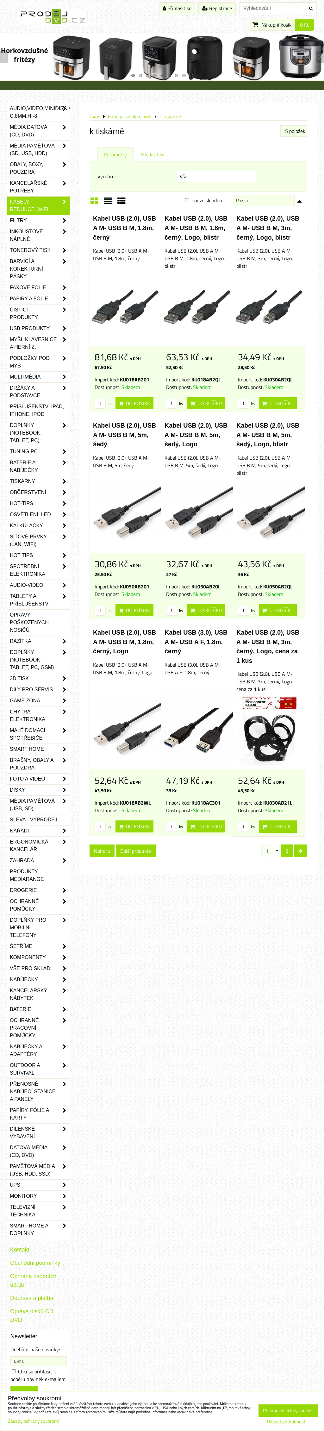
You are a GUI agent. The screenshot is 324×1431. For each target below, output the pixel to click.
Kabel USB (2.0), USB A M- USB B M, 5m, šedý (124, 435)
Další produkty (135, 851)
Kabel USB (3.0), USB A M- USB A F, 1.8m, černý (196, 642)
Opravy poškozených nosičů (29, 622)
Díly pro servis (40, 689)
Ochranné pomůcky (40, 905)
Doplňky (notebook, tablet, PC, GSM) (40, 660)
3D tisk (40, 678)
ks (103, 403)
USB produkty (40, 328)
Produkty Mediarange (27, 875)
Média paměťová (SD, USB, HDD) (40, 150)
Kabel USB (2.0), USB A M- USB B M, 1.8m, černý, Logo (124, 642)
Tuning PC (40, 451)
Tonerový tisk (40, 250)
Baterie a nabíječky (40, 466)
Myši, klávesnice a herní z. (40, 343)
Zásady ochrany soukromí (33, 1421)
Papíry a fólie (40, 298)
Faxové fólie (40, 287)
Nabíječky (40, 979)
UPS (40, 1185)
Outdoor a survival (40, 1069)
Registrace (217, 8)
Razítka (40, 641)
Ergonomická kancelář (40, 846)
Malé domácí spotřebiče (40, 734)
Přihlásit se (177, 8)
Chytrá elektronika (40, 715)
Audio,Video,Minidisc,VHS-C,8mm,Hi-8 (40, 112)
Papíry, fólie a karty (40, 1114)
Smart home (40, 749)
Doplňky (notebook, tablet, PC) (40, 433)
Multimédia (40, 377)
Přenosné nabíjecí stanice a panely (40, 1092)
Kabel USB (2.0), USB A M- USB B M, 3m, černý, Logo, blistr (267, 228)
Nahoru (102, 851)
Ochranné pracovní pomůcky (40, 1028)
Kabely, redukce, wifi (40, 206)
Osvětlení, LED (40, 514)
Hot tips (40, 555)
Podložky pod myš (40, 362)
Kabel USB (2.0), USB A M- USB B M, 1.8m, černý (124, 228)
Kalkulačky (40, 525)
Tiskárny (40, 481)
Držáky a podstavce (40, 392)
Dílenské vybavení (40, 1133)
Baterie (40, 1009)
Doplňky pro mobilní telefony (40, 928)
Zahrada (40, 860)
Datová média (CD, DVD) (40, 1151)
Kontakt (19, 1249)
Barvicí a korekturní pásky (40, 269)
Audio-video (40, 585)
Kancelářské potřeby (40, 187)
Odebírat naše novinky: (35, 1349)
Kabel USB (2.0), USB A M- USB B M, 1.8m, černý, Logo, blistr (196, 228)
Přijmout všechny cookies (288, 1410)
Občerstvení (40, 492)
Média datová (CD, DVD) (40, 131)
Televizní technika (40, 1211)
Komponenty (40, 957)
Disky (40, 790)
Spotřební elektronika (40, 570)
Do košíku (134, 403)
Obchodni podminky (35, 1263)
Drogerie (40, 890)
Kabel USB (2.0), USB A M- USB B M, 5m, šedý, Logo (196, 435)
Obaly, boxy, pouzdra (40, 168)
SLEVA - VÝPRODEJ (33, 819)
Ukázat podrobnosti (286, 1422)
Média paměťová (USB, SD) (40, 805)
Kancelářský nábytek (40, 994)
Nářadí (40, 830)
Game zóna (40, 700)
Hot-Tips (40, 503)
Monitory (40, 1196)
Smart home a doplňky (40, 1230)
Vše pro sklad (40, 968)
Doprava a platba (31, 1298)
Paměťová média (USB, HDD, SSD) (40, 1170)
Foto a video (40, 779)
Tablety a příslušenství (40, 600)
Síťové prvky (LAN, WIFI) (40, 540)
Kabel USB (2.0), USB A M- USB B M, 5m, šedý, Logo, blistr (267, 435)
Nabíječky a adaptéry (40, 1050)
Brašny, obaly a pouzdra (40, 764)
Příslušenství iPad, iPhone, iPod (37, 410)
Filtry (40, 220)
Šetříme (40, 946)
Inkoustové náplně (40, 235)
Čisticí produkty (40, 313)
